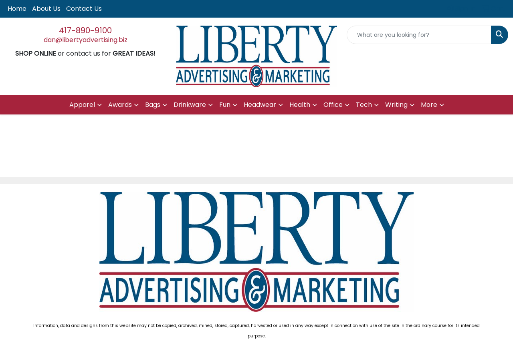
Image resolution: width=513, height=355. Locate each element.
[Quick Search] (419, 35)
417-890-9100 (85, 30)
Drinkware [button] (190, 104)
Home (17, 8)
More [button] (429, 104)
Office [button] (333, 104)
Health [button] (299, 104)
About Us (46, 8)
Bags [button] (152, 104)
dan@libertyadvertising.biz (85, 39)
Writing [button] (396, 104)
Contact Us (84, 8)
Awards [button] (120, 104)
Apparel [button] (82, 104)
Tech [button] (364, 104)
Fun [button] (224, 104)
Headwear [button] (260, 104)
